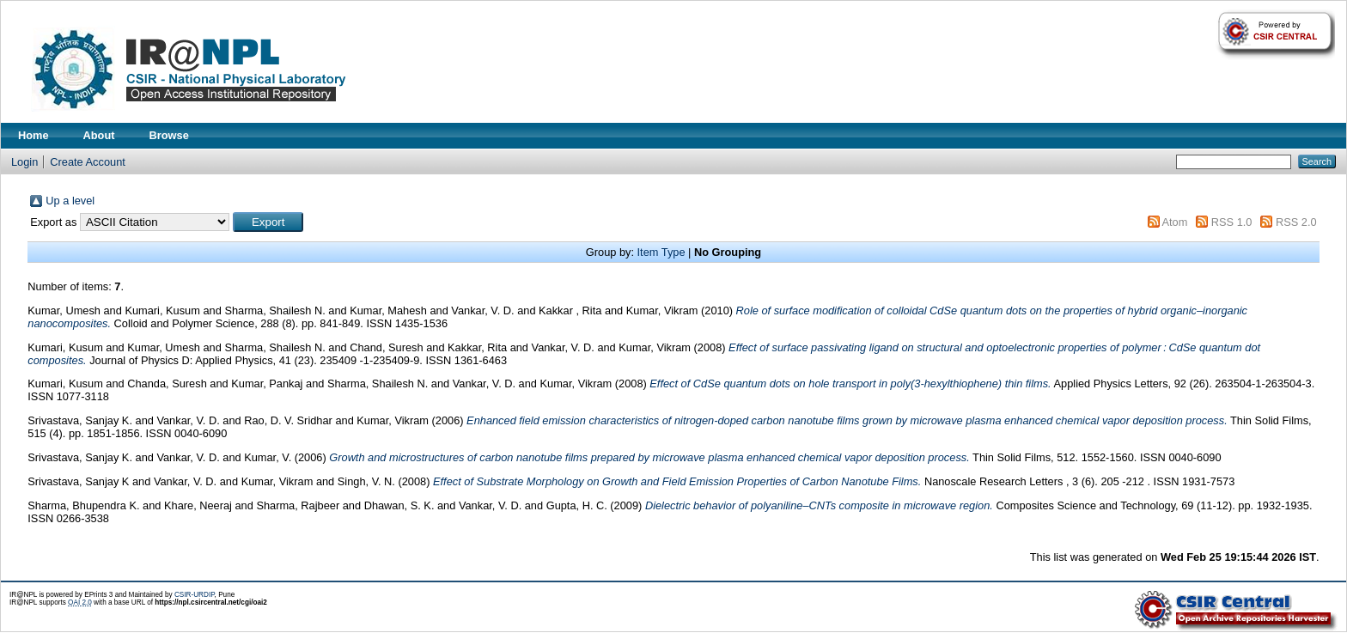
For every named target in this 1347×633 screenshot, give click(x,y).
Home (33, 135)
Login (24, 161)
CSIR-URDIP (194, 595)
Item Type (661, 252)
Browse (169, 135)
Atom (1174, 222)
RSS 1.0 (1232, 222)
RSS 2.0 (1296, 222)
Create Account (87, 161)
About (99, 135)
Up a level (70, 200)
